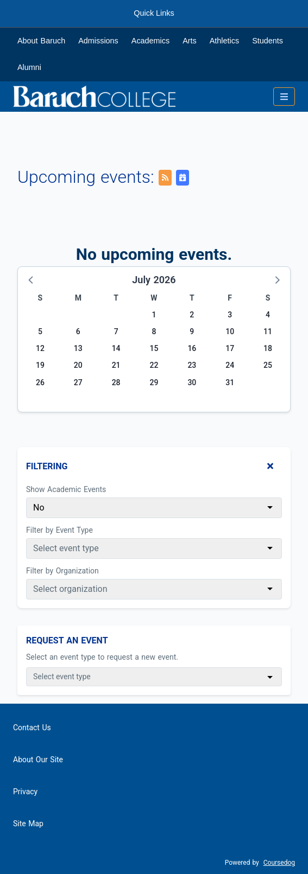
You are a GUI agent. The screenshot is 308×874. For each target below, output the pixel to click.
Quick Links (154, 13)
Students (267, 40)
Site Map (28, 823)
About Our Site (38, 759)
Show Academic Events (66, 489)
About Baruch (41, 40)
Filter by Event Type (59, 530)
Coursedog (279, 862)
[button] (31, 279)
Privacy (25, 791)
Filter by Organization (62, 570)
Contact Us (32, 727)
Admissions (98, 40)
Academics (150, 40)
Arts (190, 40)
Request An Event (67, 640)
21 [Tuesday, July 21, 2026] (116, 365)
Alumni (29, 67)
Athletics (224, 40)
